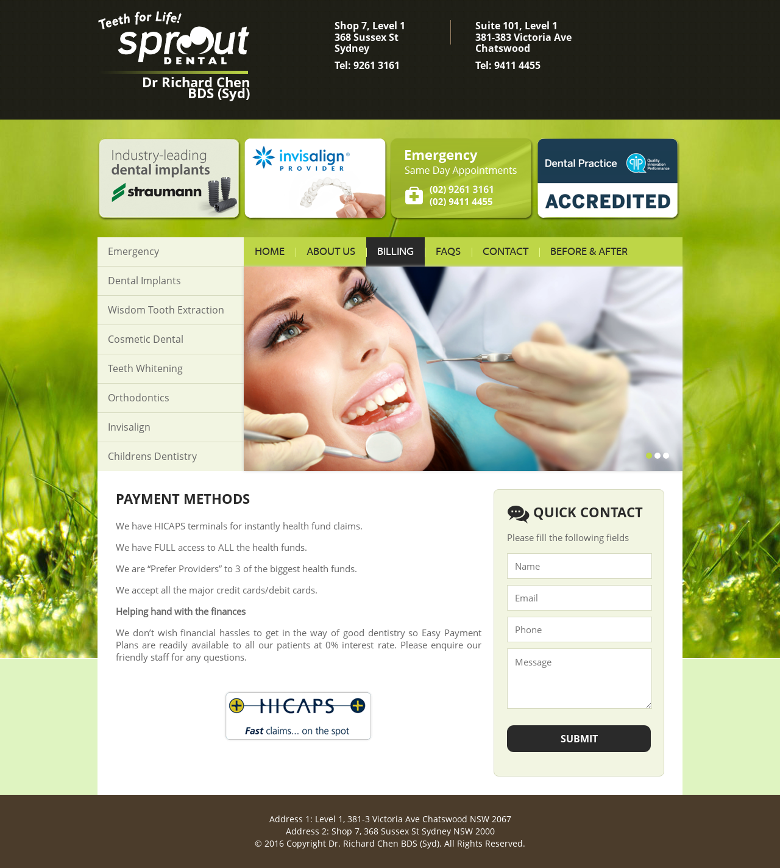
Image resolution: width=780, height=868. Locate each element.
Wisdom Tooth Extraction (166, 310)
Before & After (589, 252)
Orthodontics (138, 397)
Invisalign (129, 427)
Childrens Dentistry (152, 456)
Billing (395, 252)
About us (331, 252)
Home (270, 252)
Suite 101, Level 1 (524, 45)
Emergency (133, 251)
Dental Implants (144, 280)
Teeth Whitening (145, 368)
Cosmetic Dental (145, 339)
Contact (505, 252)
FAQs (448, 252)
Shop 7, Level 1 (384, 45)
